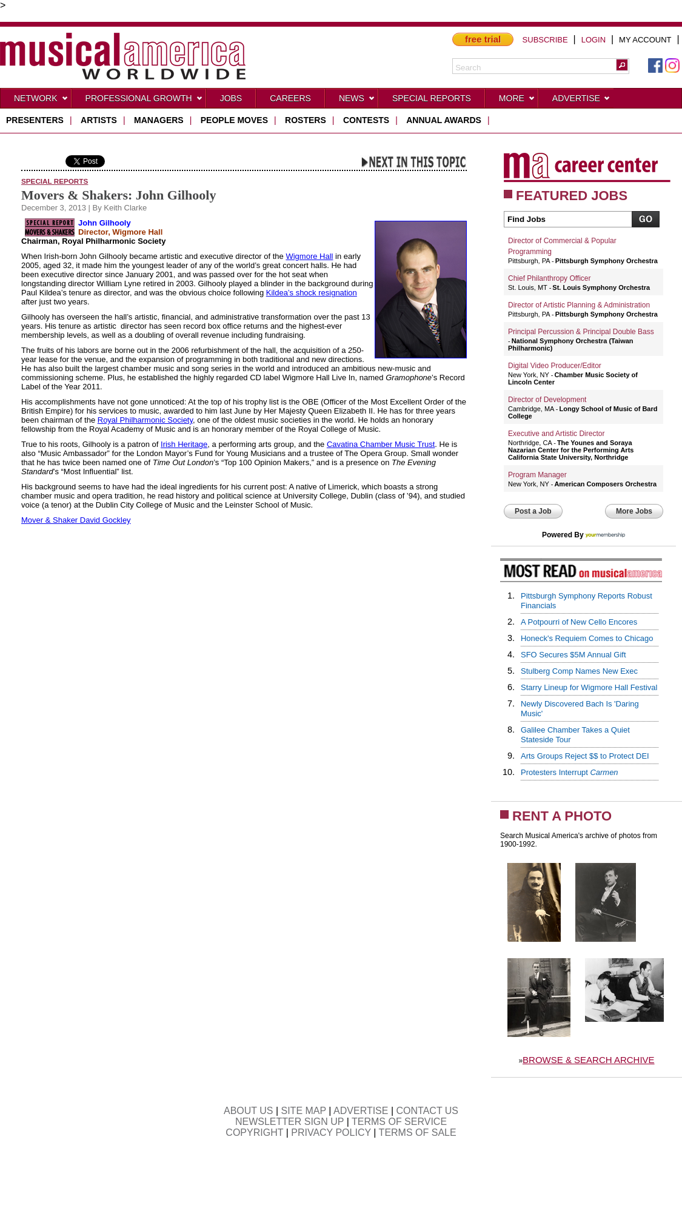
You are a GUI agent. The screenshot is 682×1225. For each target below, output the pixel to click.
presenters (35, 120)
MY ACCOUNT (645, 39)
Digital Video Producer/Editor (554, 365)
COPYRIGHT (254, 1132)
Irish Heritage (184, 444)
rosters (305, 120)
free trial (483, 39)
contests (366, 120)
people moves (234, 120)
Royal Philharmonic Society (145, 420)
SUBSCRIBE (545, 39)
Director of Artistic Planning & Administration (579, 305)
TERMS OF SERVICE (399, 1121)
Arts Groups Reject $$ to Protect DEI (585, 755)
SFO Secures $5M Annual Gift (573, 654)
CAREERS (290, 98)
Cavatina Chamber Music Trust (381, 444)
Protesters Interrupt (569, 772)
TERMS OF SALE (417, 1132)
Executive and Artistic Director (556, 433)
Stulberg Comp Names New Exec (579, 671)
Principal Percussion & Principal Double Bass (581, 331)
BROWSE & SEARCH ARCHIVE (589, 1060)
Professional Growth (144, 100)
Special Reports (431, 98)
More (517, 100)
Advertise (581, 100)
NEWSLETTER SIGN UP (289, 1121)
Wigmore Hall (309, 256)
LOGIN (593, 39)
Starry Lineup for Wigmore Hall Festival (589, 687)
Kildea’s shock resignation (311, 292)
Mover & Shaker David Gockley (76, 520)
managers (159, 120)
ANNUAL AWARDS (443, 120)
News (357, 100)
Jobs (231, 98)
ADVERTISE (360, 1111)
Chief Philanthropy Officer (549, 278)
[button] (622, 65)
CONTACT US (427, 1111)
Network (41, 100)
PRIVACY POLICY (331, 1132)
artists (99, 120)
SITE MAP (303, 1111)
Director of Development (547, 399)
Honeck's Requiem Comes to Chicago (587, 638)
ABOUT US (248, 1111)
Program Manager (537, 475)
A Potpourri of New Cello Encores (579, 621)
